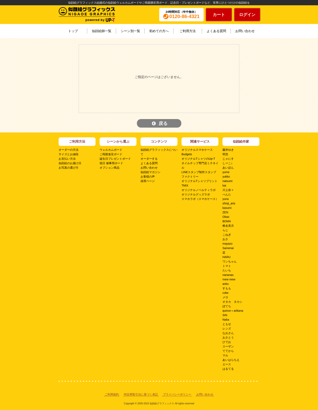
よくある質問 (216, 31)
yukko (226, 176)
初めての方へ (159, 31)
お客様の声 (148, 176)
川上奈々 (228, 190)
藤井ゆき (228, 149)
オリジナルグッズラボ (196, 194)
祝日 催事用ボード (111, 163)
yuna (225, 199)
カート (219, 14)
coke (225, 292)
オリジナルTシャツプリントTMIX (199, 183)
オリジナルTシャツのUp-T (198, 158)
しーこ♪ (227, 163)
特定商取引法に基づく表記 (141, 394)
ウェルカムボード (111, 149)
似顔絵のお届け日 (70, 163)
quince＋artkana (232, 310)
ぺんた (226, 194)
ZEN (225, 212)
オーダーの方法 (68, 149)
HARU (226, 257)
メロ (225, 297)
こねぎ (226, 234)
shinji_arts (228, 203)
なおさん (228, 333)
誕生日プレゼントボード (115, 158)
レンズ (226, 328)
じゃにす (228, 158)
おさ (225, 239)
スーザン (228, 346)
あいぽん (228, 167)
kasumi (226, 207)
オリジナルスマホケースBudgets (197, 152)
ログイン (247, 14)
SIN (224, 315)
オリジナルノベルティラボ (199, 190)
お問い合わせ (245, 31)
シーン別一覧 (130, 31)
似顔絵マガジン (150, 172)
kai (224, 185)
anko (225, 283)
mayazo (227, 243)
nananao (228, 275)
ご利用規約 (112, 394)
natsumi (227, 181)
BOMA (226, 221)
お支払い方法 (67, 158)
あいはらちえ (231, 359)
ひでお (226, 342)
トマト (226, 266)
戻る (160, 123)
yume (225, 172)
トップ (73, 31)
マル (225, 355)
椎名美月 (228, 225)
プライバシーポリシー (177, 394)
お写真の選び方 (68, 167)
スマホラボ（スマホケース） (200, 199)
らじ (225, 230)
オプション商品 (109, 167)
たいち (226, 270)
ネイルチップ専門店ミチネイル (200, 165)
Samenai (228, 248)
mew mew (228, 279)
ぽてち (226, 306)
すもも (226, 288)
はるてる (228, 368)
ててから (228, 351)
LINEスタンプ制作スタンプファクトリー (199, 174)
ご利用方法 (187, 31)
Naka (225, 319)
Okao (225, 216)
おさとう (228, 337)
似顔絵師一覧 (101, 31)
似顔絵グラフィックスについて (159, 152)
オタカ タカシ (232, 301)
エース (226, 364)
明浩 (225, 154)
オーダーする (149, 158)
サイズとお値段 (68, 154)
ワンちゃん (229, 261)
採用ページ (148, 181)
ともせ (226, 324)
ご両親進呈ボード (111, 154)
